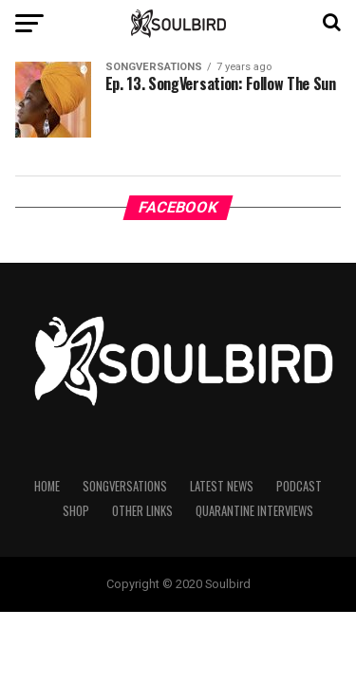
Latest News (221, 486)
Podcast (299, 486)
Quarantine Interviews (254, 511)
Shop (76, 511)
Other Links (142, 511)
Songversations (125, 486)
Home (47, 486)
